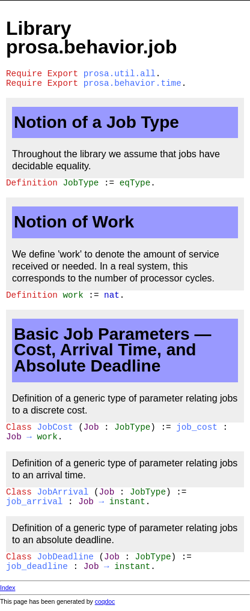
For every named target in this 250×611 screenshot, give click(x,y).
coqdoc (105, 601)
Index (7, 588)
